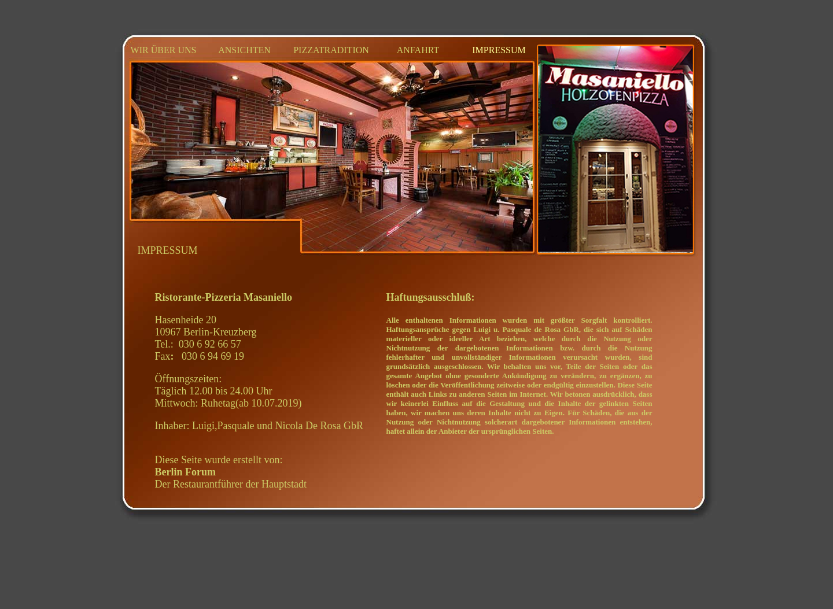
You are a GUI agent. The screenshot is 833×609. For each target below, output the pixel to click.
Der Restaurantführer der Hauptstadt (231, 478)
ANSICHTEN (244, 50)
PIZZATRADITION (331, 50)
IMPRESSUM (498, 50)
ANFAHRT (418, 50)
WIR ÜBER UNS (164, 50)
